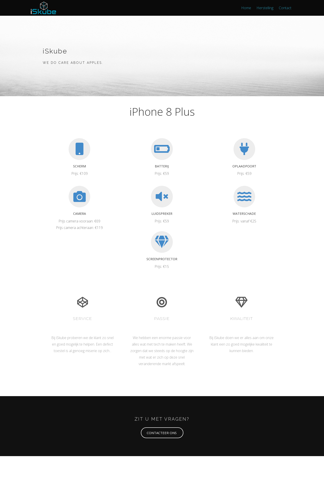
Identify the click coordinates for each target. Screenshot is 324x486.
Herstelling (264, 7)
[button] (162, 432)
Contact (285, 7)
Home (246, 7)
